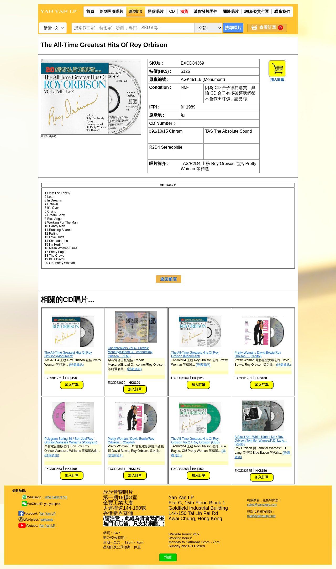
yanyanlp (46, 519)
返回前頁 (168, 279)
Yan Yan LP (47, 513)
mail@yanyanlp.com (261, 516)
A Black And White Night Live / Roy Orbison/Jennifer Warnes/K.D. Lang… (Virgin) (261, 440)
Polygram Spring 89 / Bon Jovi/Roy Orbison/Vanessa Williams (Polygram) (70, 440)
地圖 (168, 557)
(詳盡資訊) (76, 364)
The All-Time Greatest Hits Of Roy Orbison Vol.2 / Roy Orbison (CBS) (195, 440)
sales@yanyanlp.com (262, 504)
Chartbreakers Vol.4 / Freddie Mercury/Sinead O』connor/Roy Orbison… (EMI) (130, 352)
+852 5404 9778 (55, 497)
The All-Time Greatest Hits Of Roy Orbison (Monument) (68, 354)
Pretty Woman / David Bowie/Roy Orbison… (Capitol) (258, 354)
